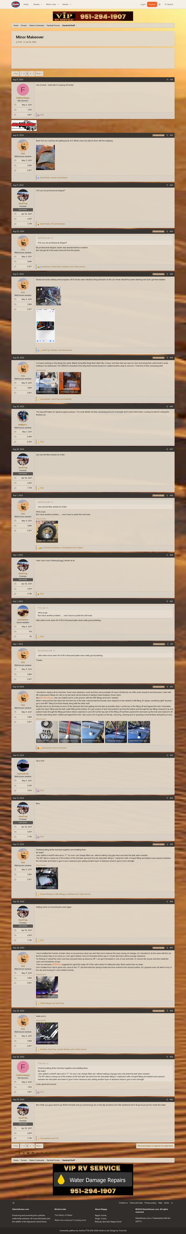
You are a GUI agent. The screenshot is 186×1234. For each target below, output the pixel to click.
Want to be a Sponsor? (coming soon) (70, 1220)
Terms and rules (136, 1203)
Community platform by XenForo (84, 1230)
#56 (171, 901)
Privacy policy (150, 1203)
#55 (171, 844)
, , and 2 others (63, 548)
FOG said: (42, 608)
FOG (20, 42)
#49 (171, 555)
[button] (42, 4)
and (54, 748)
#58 (171, 1011)
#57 (171, 948)
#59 (171, 1057)
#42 (171, 135)
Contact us (123, 1203)
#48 (171, 495)
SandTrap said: (44, 238)
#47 (171, 449)
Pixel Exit (123, 1230)
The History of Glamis (63, 1215)
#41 (171, 79)
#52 (171, 687)
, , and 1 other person (63, 267)
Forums (36, 4)
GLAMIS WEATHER (93, 58)
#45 (171, 274)
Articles (65, 4)
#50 (171, 601)
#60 (171, 1099)
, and (54, 178)
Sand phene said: (45, 650)
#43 (171, 185)
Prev (16, 73)
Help (160, 1203)
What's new (51, 4)
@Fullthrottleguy (47, 698)
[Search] (169, 4)
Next (38, 73)
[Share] (167, 79)
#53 (171, 755)
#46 (171, 406)
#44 (171, 231)
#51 (171, 644)
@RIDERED (56, 964)
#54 (171, 798)
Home (26, 4)
